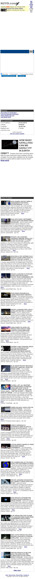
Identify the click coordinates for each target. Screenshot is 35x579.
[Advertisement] (17, 31)
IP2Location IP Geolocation (9, 112)
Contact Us (26, 575)
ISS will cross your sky (31, 4)
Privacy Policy (19, 575)
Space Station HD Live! (7, 115)
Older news (17, 570)
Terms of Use (12, 575)
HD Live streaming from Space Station (12, 8)
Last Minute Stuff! (6, 117)
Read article (5, 160)
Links (6, 575)
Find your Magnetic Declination (10, 114)
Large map (22, 75)
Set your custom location (17, 133)
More (22, 213)
